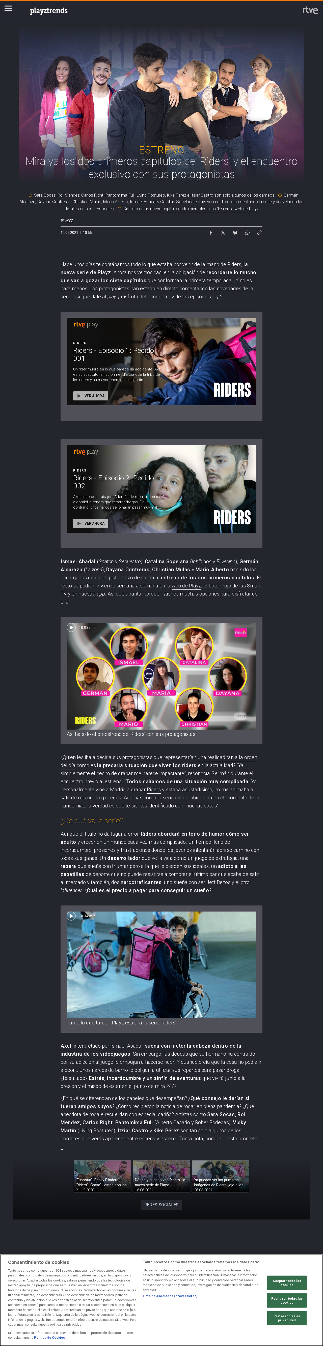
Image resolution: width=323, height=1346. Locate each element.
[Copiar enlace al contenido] (259, 231)
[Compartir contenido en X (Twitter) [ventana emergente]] (223, 231)
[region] (161, 1300)
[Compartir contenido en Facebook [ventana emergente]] (211, 231)
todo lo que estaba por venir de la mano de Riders (186, 264)
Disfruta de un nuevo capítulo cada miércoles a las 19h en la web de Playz (191, 208)
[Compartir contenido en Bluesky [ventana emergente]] (235, 231)
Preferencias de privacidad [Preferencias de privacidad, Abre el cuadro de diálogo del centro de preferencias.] (287, 1318)
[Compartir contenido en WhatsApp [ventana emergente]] (247, 231)
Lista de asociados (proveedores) (170, 1296)
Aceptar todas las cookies (287, 1283)
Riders (154, 790)
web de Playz (186, 586)
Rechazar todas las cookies (287, 1300)
